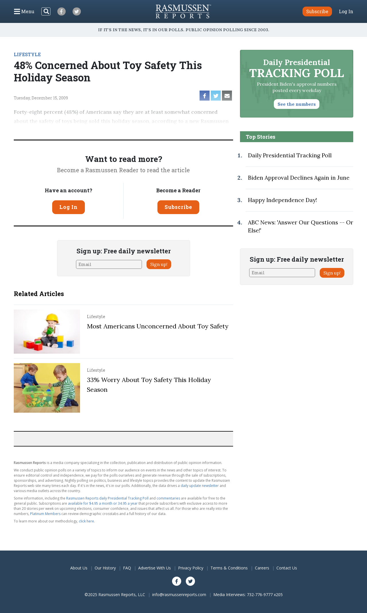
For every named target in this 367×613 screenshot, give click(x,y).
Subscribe (178, 206)
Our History (105, 568)
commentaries (168, 498)
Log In (346, 11)
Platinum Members (45, 513)
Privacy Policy (190, 568)
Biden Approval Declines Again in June (299, 177)
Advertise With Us (154, 568)
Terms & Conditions (229, 568)
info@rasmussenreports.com (179, 594)
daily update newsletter (200, 485)
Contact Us (286, 568)
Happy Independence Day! (282, 200)
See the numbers (297, 104)
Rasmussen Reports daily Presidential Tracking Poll (107, 498)
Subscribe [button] (317, 11)
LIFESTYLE (27, 54)
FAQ (127, 568)
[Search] (45, 11)
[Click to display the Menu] (24, 11)
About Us (78, 568)
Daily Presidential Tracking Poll (290, 155)
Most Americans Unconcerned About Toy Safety (158, 326)
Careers (262, 568)
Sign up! (158, 264)
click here (86, 521)
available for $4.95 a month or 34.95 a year (103, 503)
